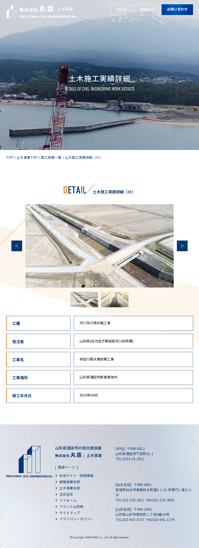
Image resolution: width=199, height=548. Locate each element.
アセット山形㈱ (71, 506)
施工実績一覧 (51, 157)
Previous (16, 246)
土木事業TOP (27, 157)
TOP (9, 157)
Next (182, 246)
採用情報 (86, 475)
